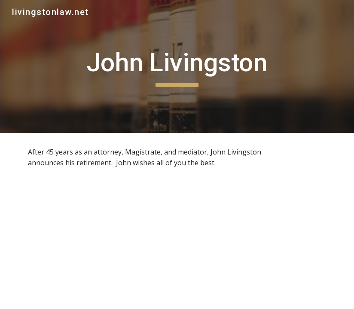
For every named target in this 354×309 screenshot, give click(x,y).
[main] (177, 66)
